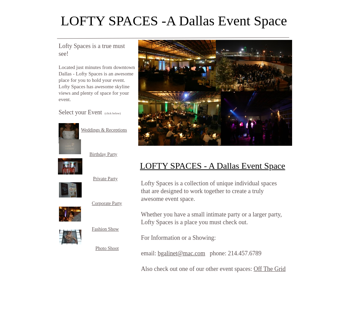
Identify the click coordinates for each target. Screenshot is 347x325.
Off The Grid (269, 268)
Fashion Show (105, 229)
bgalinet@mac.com (181, 253)
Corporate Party (107, 203)
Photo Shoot (107, 248)
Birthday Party (103, 154)
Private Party (105, 178)
